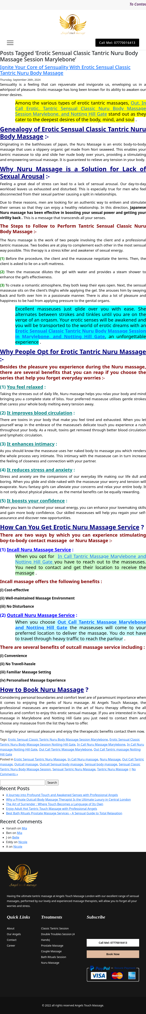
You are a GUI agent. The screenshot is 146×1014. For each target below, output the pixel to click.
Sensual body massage (101, 764)
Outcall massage (26, 764)
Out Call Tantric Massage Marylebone (65, 749)
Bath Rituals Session (53, 957)
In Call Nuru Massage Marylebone (101, 744)
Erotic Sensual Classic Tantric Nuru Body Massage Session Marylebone (58, 739)
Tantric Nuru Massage (112, 769)
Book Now (112, 954)
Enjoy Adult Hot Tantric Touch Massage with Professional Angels (51, 809)
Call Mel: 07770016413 (117, 43)
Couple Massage (51, 951)
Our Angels (14, 934)
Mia (24, 828)
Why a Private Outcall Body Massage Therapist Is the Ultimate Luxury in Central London (68, 799)
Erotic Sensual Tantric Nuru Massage (40, 759)
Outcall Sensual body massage (61, 764)
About (10, 928)
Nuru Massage (110, 759)
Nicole (22, 842)
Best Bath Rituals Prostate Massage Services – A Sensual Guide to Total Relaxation (64, 813)
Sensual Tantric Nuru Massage (74, 769)
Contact (12, 940)
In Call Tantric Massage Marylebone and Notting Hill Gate (80, 559)
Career (11, 945)
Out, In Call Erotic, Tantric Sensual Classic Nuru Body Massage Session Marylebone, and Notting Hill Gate (80, 108)
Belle (15, 837)
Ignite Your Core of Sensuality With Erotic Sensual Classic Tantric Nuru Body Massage (65, 70)
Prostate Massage (52, 945)
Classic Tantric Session (55, 928)
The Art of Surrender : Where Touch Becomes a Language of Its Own (54, 804)
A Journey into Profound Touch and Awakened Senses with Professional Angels (62, 795)
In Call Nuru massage (83, 759)
